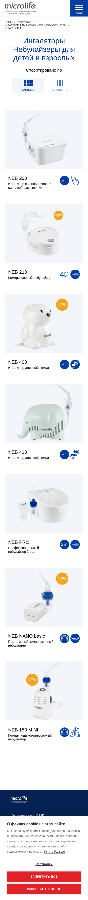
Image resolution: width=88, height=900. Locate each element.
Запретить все (44, 876)
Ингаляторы (13, 28)
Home (8, 22)
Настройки (44, 864)
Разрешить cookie (44, 889)
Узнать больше (54, 851)
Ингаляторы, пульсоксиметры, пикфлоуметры (35, 25)
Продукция (24, 22)
